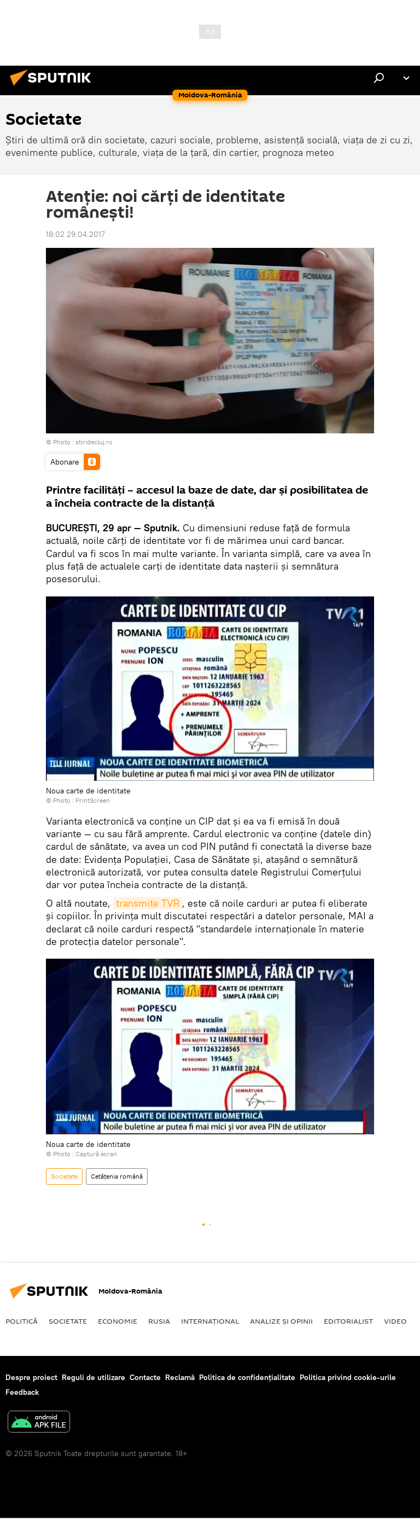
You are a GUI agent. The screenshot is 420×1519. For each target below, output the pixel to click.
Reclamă (180, 1377)
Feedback (22, 1392)
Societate (64, 1176)
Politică (21, 1321)
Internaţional (210, 1321)
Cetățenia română (117, 1176)
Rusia (159, 1321)
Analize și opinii (281, 1321)
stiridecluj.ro (94, 442)
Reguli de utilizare (93, 1377)
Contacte (145, 1377)
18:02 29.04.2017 (75, 234)
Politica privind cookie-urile (348, 1377)
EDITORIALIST (348, 1321)
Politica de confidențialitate (247, 1377)
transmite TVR (147, 903)
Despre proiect (31, 1377)
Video (395, 1321)
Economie (117, 1321)
